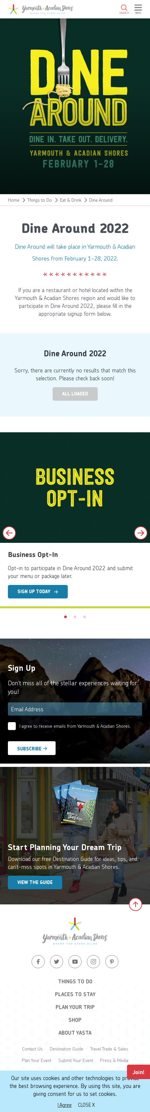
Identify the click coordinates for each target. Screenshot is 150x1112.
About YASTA (75, 1032)
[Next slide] (140, 533)
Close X (86, 1104)
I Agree (65, 1104)
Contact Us (32, 1049)
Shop (75, 1020)
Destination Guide (66, 1049)
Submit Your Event (75, 1060)
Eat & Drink (70, 200)
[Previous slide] (9, 533)
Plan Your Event (36, 1060)
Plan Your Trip (75, 1007)
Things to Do (39, 200)
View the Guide (35, 882)
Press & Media (114, 1060)
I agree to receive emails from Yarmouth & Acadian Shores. (75, 726)
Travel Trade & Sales (109, 1049)
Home (13, 200)
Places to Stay (75, 994)
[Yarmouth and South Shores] (41, 9)
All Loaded (75, 394)
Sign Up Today (37, 591)
